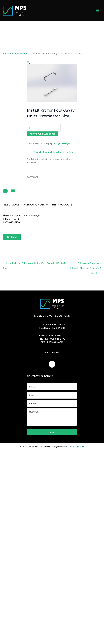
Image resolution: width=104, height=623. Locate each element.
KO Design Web (77, 447)
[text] (52, 386)
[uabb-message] (52, 417)
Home (6, 53)
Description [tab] (40, 152)
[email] (52, 395)
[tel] (52, 403)
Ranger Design (20, 53)
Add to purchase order (42, 134)
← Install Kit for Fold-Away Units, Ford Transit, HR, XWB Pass (34, 264)
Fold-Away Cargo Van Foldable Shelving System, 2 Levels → (85, 264)
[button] (28, 62)
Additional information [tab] (60, 152)
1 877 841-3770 (57, 335)
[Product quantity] (44, 127)
